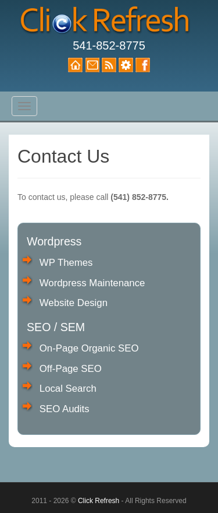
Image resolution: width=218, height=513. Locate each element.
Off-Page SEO (71, 368)
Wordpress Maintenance (92, 283)
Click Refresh (98, 501)
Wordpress (54, 241)
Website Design (74, 302)
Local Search (68, 388)
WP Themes (66, 262)
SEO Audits (65, 408)
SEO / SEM (56, 327)
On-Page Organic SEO (89, 348)
